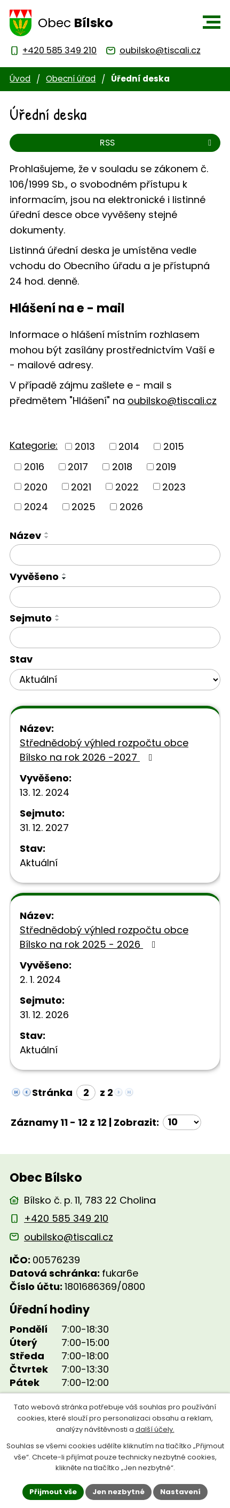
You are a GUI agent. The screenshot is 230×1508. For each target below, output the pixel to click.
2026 (131, 506)
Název (25, 535)
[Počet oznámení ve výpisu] (182, 1122)
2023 (174, 486)
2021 (81, 486)
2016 (34, 466)
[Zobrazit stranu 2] (86, 1092)
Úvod (20, 78)
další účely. (155, 1429)
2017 (78, 466)
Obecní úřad (71, 78)
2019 (166, 466)
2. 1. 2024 (40, 979)
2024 (36, 506)
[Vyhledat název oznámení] (115, 555)
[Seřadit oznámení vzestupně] (47, 533)
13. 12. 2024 (44, 792)
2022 (127, 486)
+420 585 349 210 (66, 1218)
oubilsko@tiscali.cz (172, 400)
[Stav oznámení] (115, 679)
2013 (85, 446)
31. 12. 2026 (44, 1014)
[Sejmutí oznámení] (115, 637)
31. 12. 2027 (44, 827)
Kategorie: (34, 445)
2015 (173, 446)
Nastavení (180, 1492)
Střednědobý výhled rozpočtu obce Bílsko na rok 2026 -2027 (104, 750)
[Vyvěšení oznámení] (115, 597)
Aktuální (39, 862)
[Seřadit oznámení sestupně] (47, 537)
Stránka (52, 1092)
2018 (122, 466)
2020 (35, 486)
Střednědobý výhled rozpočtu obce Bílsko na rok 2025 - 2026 (104, 937)
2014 (128, 446)
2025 (84, 506)
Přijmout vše (53, 1492)
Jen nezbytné (118, 1492)
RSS (157, 142)
